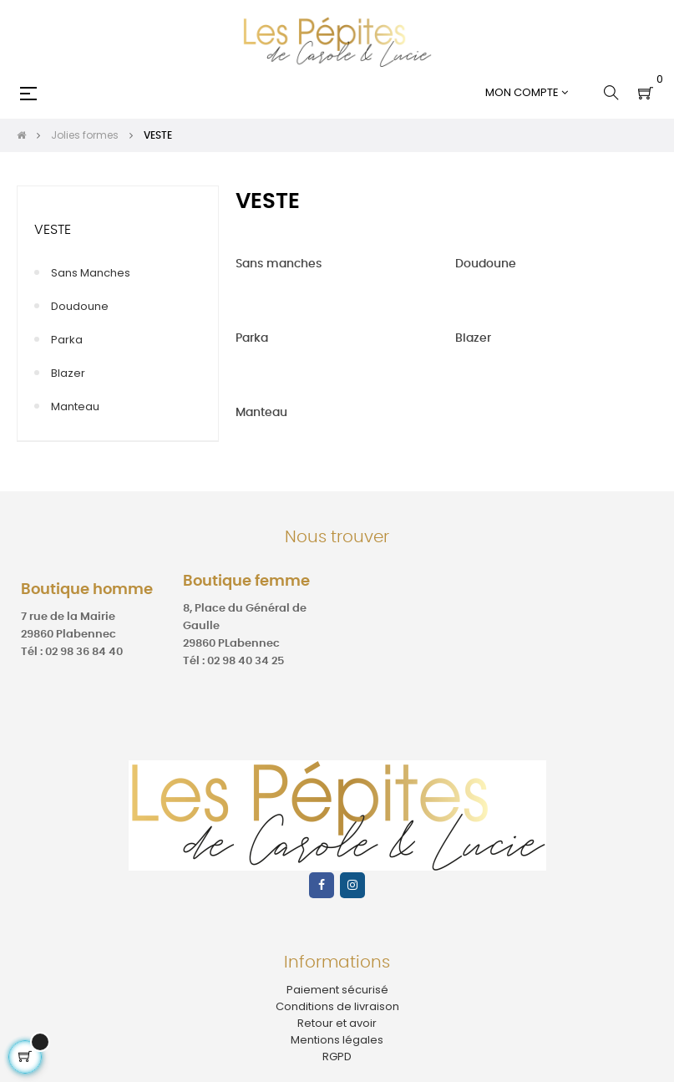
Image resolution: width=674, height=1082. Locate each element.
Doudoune (80, 306)
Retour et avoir (337, 1023)
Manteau (75, 406)
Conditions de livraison (337, 1006)
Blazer (68, 373)
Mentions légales (337, 1040)
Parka (67, 340)
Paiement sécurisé (337, 990)
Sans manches (90, 273)
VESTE (52, 229)
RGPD (337, 1056)
